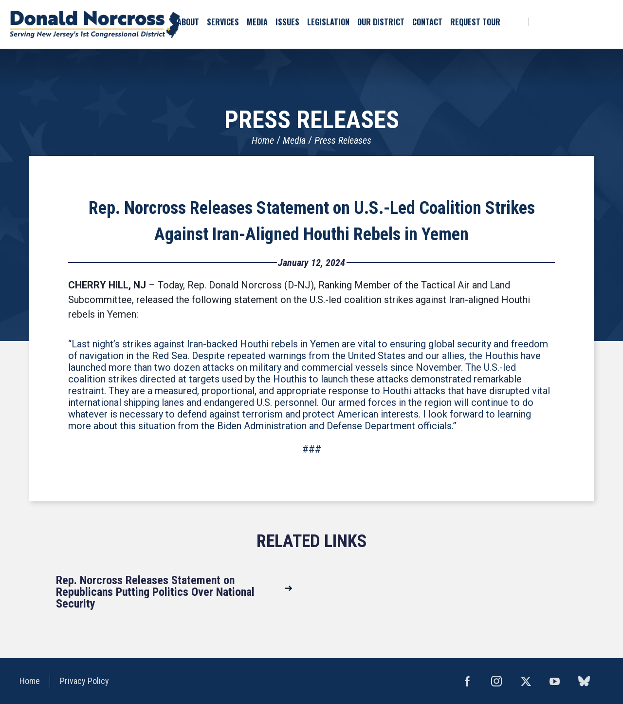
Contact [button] (427, 22)
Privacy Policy (84, 681)
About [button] (188, 22)
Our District (380, 22)
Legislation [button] (328, 22)
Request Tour (475, 22)
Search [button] (514, 22)
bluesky (557, 22)
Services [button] (223, 22)
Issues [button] (287, 22)
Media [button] (257, 22)
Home (263, 140)
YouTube (608, 22)
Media (294, 140)
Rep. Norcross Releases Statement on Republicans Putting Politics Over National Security (155, 591)
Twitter (574, 22)
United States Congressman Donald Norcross (95, 24)
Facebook (540, 22)
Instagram (591, 22)
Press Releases (342, 140)
